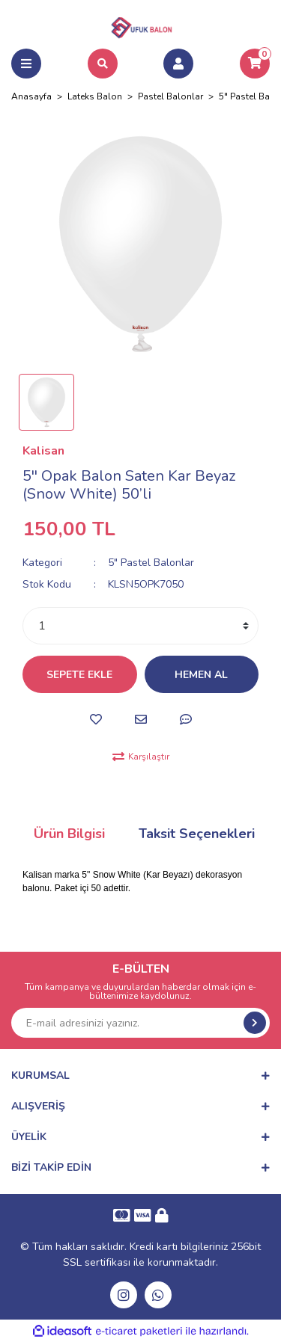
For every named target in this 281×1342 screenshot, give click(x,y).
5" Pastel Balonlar (151, 562)
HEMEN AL (201, 675)
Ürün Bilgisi (69, 834)
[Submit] (255, 1023)
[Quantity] (140, 625)
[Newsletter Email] (140, 1023)
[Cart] (255, 64)
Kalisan (43, 451)
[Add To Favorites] (96, 719)
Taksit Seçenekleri (197, 834)
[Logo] (141, 25)
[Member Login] (178, 64)
